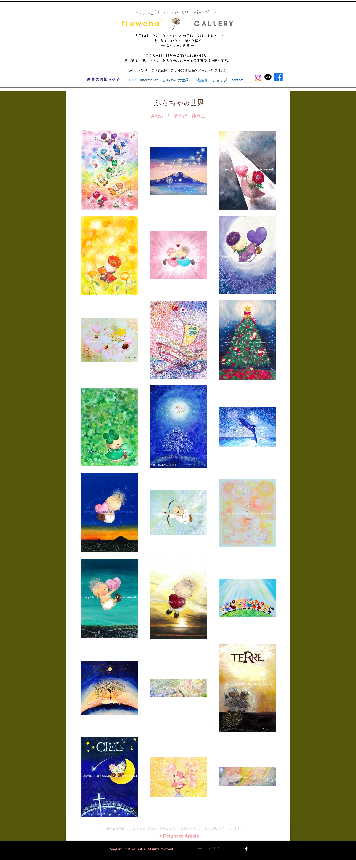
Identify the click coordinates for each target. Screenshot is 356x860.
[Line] (268, 77)
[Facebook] (278, 77)
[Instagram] (258, 78)
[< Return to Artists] (178, 836)
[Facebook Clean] (246, 849)
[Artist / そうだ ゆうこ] (178, 116)
